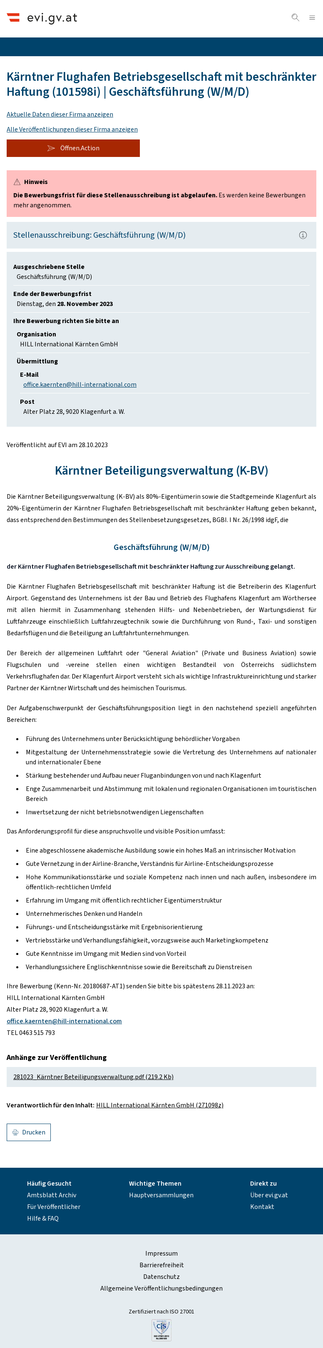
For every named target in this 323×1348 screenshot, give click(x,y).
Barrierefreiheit (161, 1265)
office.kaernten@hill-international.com (80, 384)
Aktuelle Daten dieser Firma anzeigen (60, 114)
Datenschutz (161, 1276)
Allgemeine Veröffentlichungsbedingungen (161, 1288)
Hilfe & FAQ (43, 1218)
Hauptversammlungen (161, 1195)
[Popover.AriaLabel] (303, 235)
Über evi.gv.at (269, 1195)
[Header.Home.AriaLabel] (42, 18)
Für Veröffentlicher (53, 1206)
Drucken (28, 1132)
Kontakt (262, 1206)
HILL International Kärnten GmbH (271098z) (160, 1105)
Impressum (161, 1253)
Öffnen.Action (73, 148)
